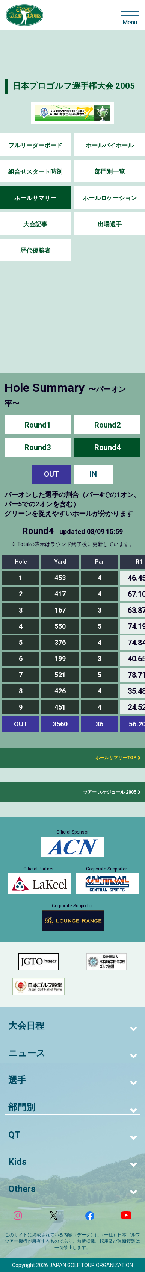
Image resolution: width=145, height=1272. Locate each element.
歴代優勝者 (35, 250)
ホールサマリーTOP (113, 757)
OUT (51, 474)
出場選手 (110, 224)
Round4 (107, 447)
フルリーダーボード (35, 145)
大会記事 (35, 224)
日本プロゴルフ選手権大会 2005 (73, 86)
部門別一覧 (110, 171)
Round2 (107, 424)
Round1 (37, 424)
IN (93, 474)
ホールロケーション (110, 198)
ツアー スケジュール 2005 (109, 792)
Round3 (37, 447)
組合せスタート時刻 (35, 171)
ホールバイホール (110, 145)
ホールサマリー (35, 198)
